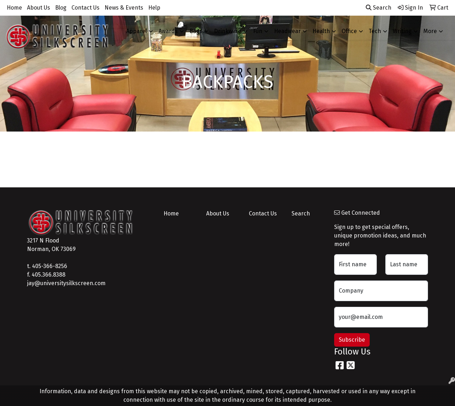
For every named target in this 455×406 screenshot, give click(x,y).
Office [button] (349, 31)
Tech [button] (375, 31)
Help (154, 7)
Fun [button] (257, 31)
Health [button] (321, 31)
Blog (60, 7)
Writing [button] (402, 31)
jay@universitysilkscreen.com (66, 283)
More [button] (430, 31)
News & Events (124, 7)
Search (378, 7)
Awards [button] (168, 31)
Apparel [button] (136, 31)
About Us (38, 7)
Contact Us (85, 7)
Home (14, 7)
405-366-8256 (49, 266)
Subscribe (352, 339)
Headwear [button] (287, 31)
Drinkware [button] (227, 31)
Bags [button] (195, 31)
